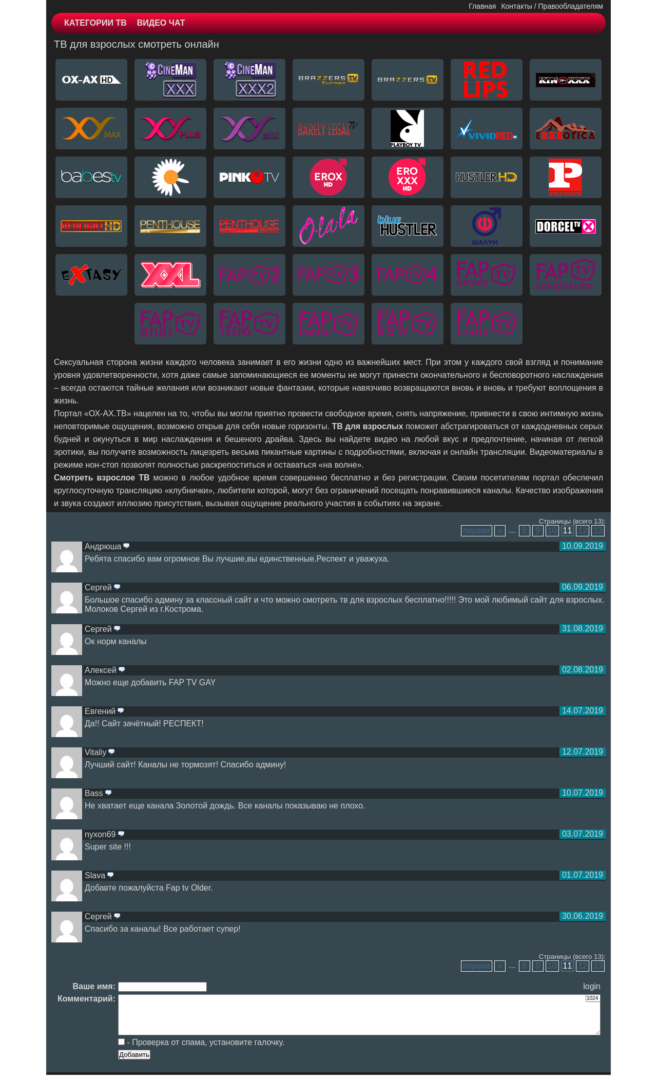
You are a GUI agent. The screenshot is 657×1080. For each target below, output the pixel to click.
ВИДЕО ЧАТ (161, 22)
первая (476, 530)
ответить (126, 547)
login (592, 986)
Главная (482, 6)
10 (552, 530)
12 (582, 530)
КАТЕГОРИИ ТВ (95, 22)
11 (567, 530)
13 (598, 530)
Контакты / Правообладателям (552, 6)
